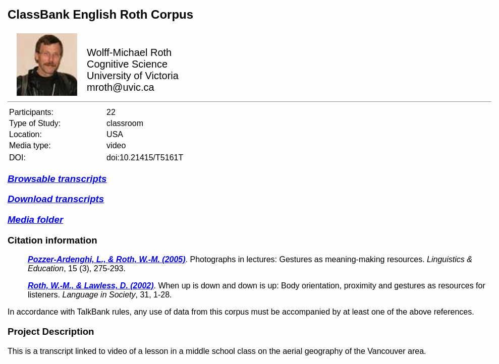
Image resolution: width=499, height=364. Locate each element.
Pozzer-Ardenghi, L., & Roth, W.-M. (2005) (107, 259)
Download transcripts (56, 199)
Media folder (35, 219)
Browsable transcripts (57, 178)
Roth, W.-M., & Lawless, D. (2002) (91, 285)
